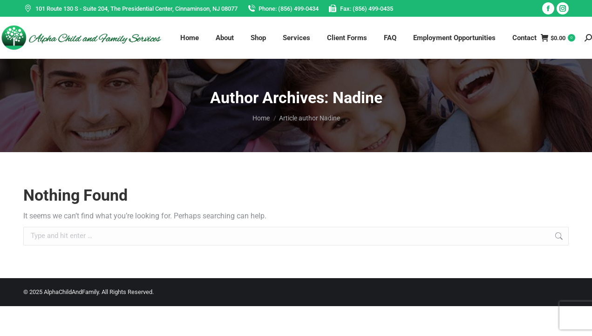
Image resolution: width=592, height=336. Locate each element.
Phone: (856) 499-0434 (283, 8)
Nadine (357, 97)
